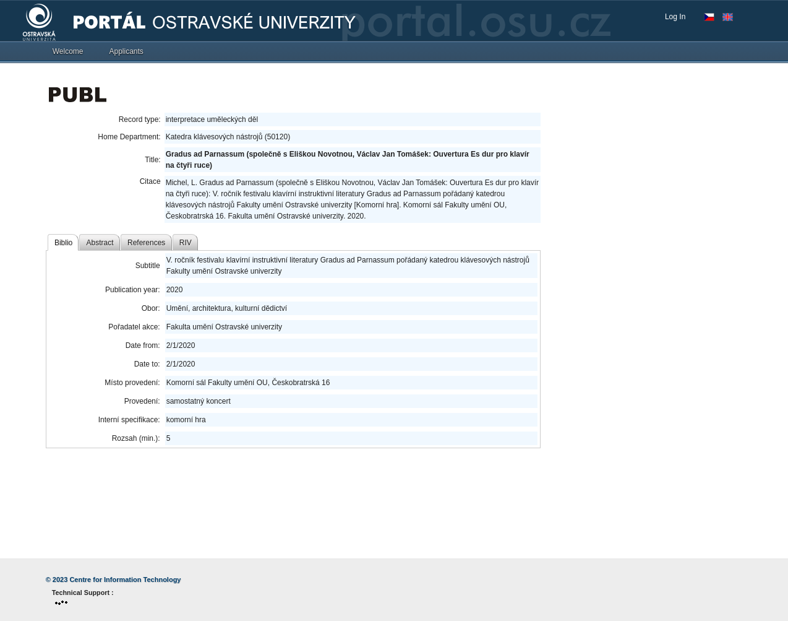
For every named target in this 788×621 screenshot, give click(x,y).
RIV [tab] (185, 242)
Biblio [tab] (63, 242)
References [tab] (146, 242)
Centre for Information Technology (125, 579)
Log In (675, 16)
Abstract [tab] (100, 242)
